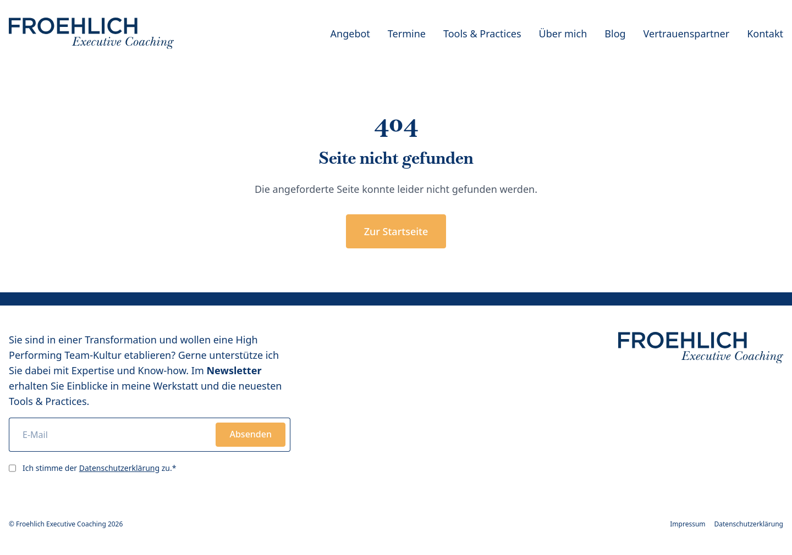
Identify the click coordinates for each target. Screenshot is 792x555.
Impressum (687, 524)
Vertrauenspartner (687, 33)
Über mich (563, 33)
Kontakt (765, 33)
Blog (614, 33)
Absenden (250, 434)
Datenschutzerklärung (119, 468)
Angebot (350, 33)
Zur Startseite (396, 231)
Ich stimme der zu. (99, 468)
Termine (407, 33)
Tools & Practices (482, 33)
